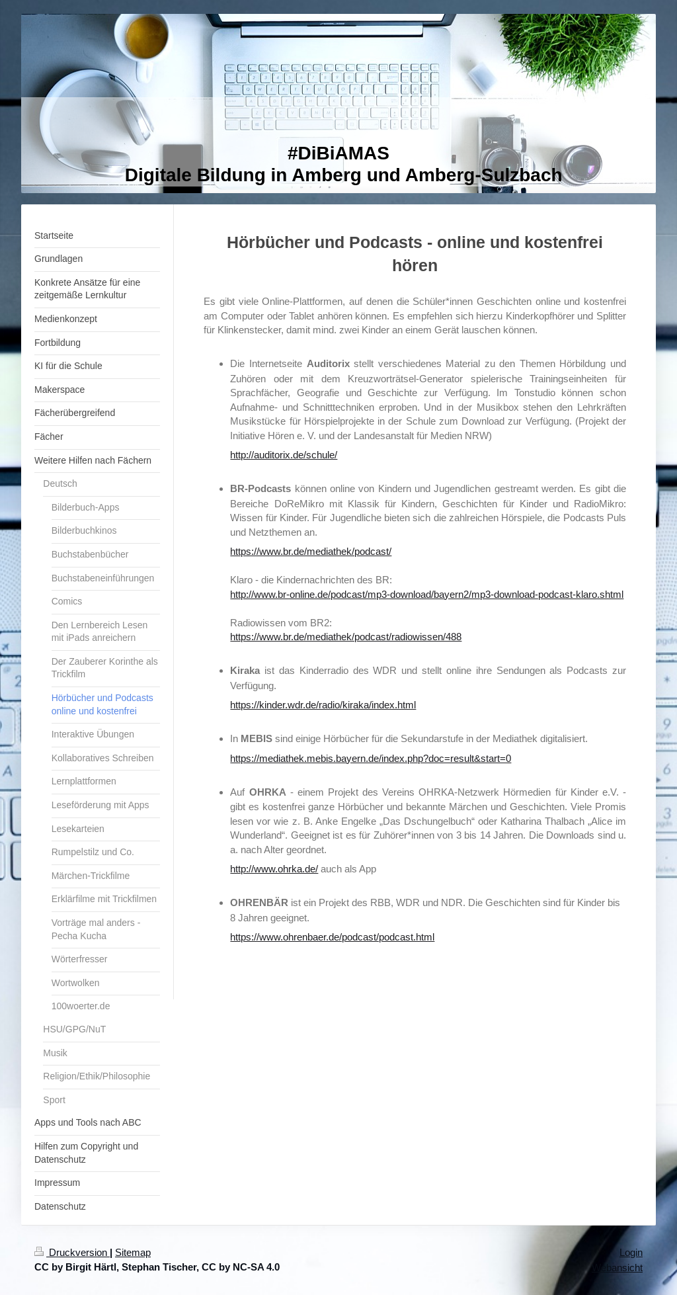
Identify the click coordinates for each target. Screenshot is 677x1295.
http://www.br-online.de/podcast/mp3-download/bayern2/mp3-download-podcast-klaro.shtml (426, 594)
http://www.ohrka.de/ (274, 868)
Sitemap (133, 1252)
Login (631, 1252)
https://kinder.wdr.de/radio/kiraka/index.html (323, 704)
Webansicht (617, 1267)
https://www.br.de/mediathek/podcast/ (310, 551)
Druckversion (72, 1252)
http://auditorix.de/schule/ (283, 454)
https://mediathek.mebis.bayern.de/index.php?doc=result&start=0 (370, 758)
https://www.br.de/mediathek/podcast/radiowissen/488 (345, 636)
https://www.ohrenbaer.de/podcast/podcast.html (332, 936)
